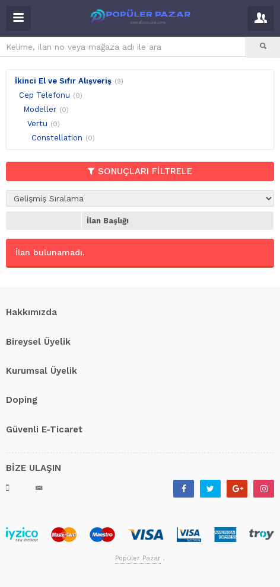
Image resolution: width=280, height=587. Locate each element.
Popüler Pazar (138, 558)
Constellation (56, 137)
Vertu (37, 123)
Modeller (39, 109)
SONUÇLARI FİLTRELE (140, 171)
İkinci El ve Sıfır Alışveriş (63, 80)
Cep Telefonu (44, 95)
